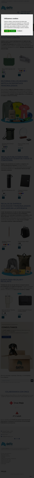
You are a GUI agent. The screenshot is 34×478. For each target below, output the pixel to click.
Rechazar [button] (13, 30)
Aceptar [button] (7, 30)
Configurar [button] (19, 30)
